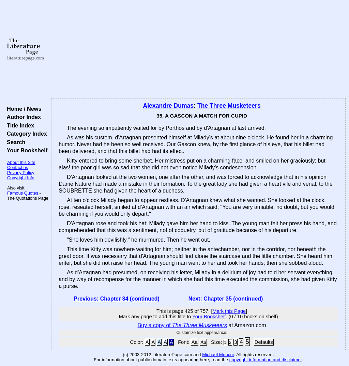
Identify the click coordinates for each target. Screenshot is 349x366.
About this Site (21, 162)
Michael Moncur (218, 354)
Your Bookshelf (25, 150)
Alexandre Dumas (168, 105)
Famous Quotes (22, 193)
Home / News (23, 109)
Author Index (22, 117)
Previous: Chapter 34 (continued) (117, 299)
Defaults (264, 342)
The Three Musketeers (229, 105)
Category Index (25, 134)
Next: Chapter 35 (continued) (225, 299)
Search (14, 142)
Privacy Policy (20, 172)
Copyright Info (20, 177)
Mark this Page (229, 311)
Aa (195, 342)
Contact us (17, 167)
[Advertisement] (198, 49)
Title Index (19, 125)
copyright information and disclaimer (265, 359)
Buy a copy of (182, 325)
